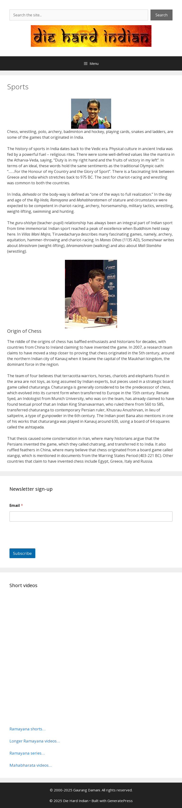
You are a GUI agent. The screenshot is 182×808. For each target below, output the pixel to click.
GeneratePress (120, 800)
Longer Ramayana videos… (34, 741)
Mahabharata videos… (30, 765)
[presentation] (45, 545)
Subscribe (22, 553)
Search (161, 15)
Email (16, 505)
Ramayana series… (27, 753)
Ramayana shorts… (27, 729)
